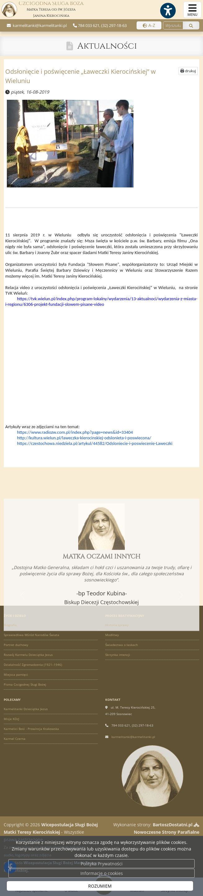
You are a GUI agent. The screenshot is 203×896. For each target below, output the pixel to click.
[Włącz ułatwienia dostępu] (167, 10)
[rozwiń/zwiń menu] (192, 10)
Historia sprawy (117, 625)
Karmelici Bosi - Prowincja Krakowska (31, 729)
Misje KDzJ (11, 719)
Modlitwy (112, 635)
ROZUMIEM (100, 886)
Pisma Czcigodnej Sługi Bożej (25, 684)
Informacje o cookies (101, 873)
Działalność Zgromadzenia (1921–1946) (33, 664)
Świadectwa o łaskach (121, 645)
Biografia (10, 625)
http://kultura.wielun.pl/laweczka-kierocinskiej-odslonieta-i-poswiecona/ (84, 438)
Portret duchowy (16, 645)
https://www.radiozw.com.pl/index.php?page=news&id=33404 (75, 432)
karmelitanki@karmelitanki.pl (39, 25)
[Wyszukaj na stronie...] (173, 25)
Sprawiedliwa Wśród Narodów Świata (31, 635)
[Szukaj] (191, 25)
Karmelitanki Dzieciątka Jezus (26, 709)
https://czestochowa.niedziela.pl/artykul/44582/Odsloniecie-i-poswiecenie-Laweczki (95, 443)
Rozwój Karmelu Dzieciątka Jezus (28, 654)
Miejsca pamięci (16, 674)
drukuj (188, 70)
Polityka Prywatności (102, 864)
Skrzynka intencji (117, 654)
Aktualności (107, 46)
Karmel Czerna (14, 738)
